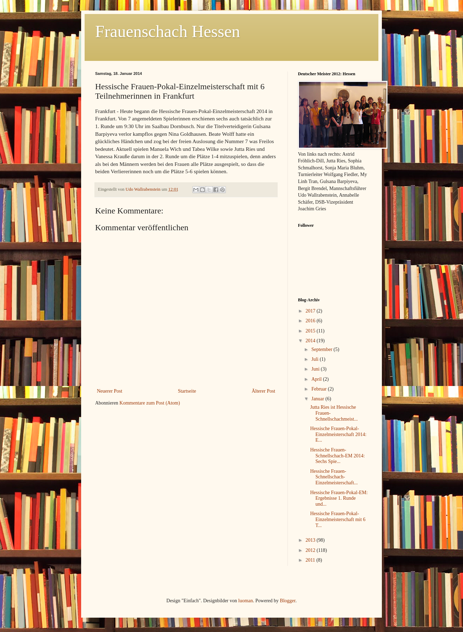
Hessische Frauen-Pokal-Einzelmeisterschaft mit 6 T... (337, 519)
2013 (311, 540)
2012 (311, 550)
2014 (311, 340)
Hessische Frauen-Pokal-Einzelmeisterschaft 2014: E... (338, 434)
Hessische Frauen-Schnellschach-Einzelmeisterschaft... (334, 477)
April (317, 379)
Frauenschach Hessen (167, 31)
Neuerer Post (109, 391)
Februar (319, 389)
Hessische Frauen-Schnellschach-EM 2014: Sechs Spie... (337, 455)
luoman (245, 600)
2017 (311, 311)
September (322, 349)
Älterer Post (263, 391)
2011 (311, 560)
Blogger (287, 600)
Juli (315, 359)
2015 (311, 330)
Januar (318, 398)
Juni (316, 369)
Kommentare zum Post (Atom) (150, 403)
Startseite (187, 391)
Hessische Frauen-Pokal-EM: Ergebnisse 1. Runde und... (339, 498)
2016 (311, 320)
